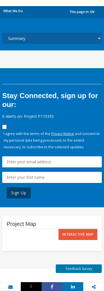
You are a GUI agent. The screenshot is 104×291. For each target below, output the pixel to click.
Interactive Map (77, 234)
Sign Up (18, 192)
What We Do (13, 11)
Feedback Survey (79, 268)
